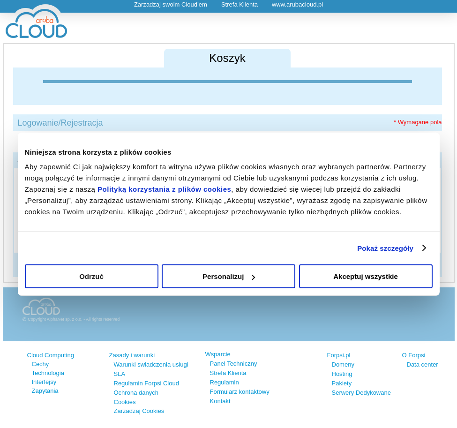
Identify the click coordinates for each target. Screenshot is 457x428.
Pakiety (342, 383)
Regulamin (224, 382)
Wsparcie (218, 354)
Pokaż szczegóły (385, 248)
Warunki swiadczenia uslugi (151, 364)
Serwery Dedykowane (361, 392)
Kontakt (220, 401)
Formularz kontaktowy (240, 391)
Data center (422, 364)
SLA (120, 373)
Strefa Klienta (239, 4)
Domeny (343, 364)
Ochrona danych (136, 392)
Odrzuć (91, 276)
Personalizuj (228, 276)
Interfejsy (44, 381)
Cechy (40, 364)
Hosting (342, 373)
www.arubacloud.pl (297, 4)
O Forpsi (414, 355)
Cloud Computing (50, 355)
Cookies (125, 401)
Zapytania (45, 390)
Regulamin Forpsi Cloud (146, 383)
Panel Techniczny (233, 363)
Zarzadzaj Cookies (139, 410)
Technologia (48, 372)
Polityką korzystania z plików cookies (164, 189)
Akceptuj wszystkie (365, 276)
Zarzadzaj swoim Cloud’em (170, 4)
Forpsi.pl (339, 355)
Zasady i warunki (132, 355)
